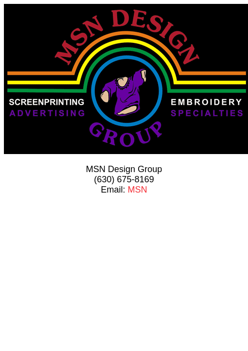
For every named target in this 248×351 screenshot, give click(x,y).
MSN (137, 190)
